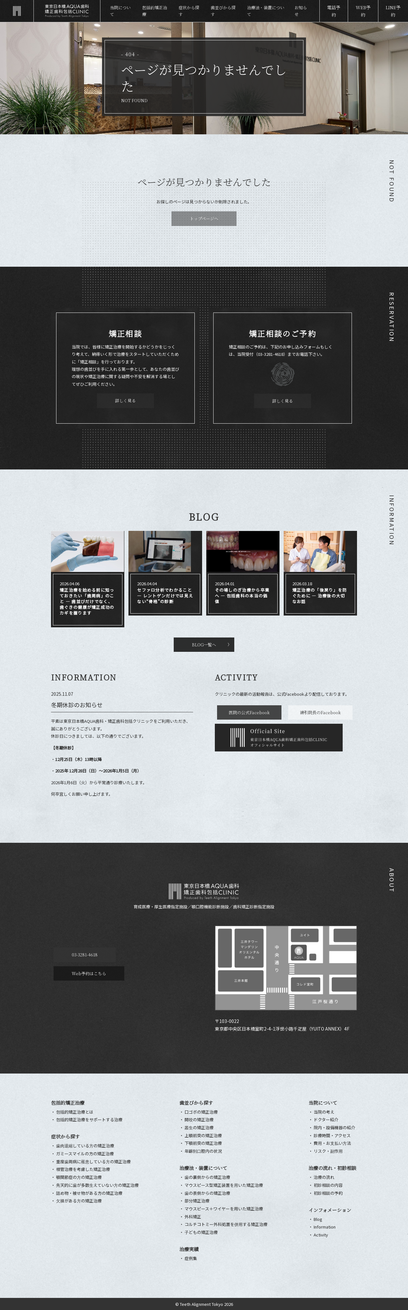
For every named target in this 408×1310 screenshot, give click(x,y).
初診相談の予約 (328, 1193)
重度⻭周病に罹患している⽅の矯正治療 (93, 1162)
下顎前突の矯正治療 (203, 1143)
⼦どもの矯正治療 (201, 1232)
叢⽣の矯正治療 (199, 1127)
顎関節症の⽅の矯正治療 (79, 1177)
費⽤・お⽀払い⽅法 (332, 1143)
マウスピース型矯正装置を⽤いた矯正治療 (224, 1185)
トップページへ (204, 218)
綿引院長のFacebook (315, 712)
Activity (321, 1235)
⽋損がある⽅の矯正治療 (79, 1201)
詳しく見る (125, 401)
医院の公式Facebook (247, 712)
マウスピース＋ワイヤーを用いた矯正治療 (224, 1209)
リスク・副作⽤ (328, 1151)
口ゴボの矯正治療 (201, 1112)
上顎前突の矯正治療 (203, 1135)
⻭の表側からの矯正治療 (207, 1193)
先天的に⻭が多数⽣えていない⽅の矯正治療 (97, 1185)
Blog (318, 1219)
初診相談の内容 (328, 1185)
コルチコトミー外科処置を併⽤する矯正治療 (226, 1224)
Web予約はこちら (158, 955)
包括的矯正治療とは (74, 1112)
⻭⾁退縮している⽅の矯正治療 (85, 1146)
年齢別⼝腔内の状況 (203, 1151)
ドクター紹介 (326, 1120)
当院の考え (324, 1112)
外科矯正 (193, 1217)
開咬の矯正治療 (199, 1120)
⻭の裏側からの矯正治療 (207, 1177)
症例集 (191, 1258)
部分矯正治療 (197, 1201)
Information (325, 1227)
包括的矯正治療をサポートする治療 (89, 1120)
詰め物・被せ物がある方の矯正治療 (89, 1193)
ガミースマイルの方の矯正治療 (85, 1154)
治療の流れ (324, 1177)
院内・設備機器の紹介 (334, 1127)
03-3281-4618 (82, 955)
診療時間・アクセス (332, 1135)
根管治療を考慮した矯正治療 (83, 1169)
